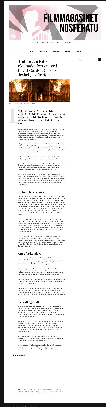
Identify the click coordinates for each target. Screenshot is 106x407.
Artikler (67, 51)
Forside (31, 51)
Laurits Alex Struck (23, 58)
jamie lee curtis (38, 391)
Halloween (21, 391)
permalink (49, 393)
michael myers (22, 393)
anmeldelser (45, 389)
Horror (46, 58)
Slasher (35, 393)
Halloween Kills (28, 391)
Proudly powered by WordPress (17, 406)
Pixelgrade (39, 406)
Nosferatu (29, 393)
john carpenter (47, 391)
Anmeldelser (43, 51)
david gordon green (55, 389)
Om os (79, 51)
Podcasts (56, 51)
